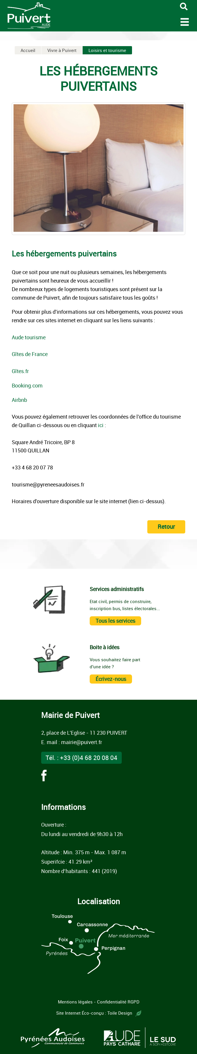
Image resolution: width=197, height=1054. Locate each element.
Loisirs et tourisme (107, 50)
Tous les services (115, 620)
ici (100, 425)
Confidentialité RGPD (118, 1002)
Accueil (28, 50)
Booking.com (27, 385)
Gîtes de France (30, 354)
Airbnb (19, 399)
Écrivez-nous (111, 678)
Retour (166, 527)
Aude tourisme (29, 337)
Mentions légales (75, 1002)
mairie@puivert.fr (81, 742)
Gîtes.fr (20, 371)
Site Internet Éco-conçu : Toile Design (98, 1013)
